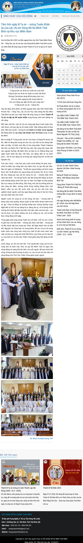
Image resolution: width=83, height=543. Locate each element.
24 (79, 79)
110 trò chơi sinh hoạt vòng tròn (69, 102)
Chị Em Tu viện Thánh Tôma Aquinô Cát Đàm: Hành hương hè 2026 (68, 168)
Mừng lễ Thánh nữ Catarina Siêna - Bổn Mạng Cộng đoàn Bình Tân (68, 178)
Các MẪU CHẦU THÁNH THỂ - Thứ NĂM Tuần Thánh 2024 (68, 116)
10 (79, 70)
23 (76, 79)
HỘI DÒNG (55, 16)
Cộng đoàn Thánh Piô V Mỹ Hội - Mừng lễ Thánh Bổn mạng (69, 185)
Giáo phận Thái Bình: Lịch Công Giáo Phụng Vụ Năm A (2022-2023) (69, 150)
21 (67, 79)
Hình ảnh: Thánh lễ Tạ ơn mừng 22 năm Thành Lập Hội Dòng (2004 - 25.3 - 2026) (69, 232)
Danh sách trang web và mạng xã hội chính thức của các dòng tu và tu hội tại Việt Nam (69, 222)
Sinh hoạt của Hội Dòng (71, 16)
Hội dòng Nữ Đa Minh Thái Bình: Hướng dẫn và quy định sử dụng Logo (69, 194)
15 (71, 75)
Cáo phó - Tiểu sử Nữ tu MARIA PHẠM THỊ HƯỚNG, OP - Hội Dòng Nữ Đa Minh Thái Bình (69, 141)
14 (67, 75)
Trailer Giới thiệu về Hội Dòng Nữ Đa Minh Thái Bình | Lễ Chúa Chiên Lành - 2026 (69, 213)
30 (76, 83)
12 (59, 75)
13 (63, 75)
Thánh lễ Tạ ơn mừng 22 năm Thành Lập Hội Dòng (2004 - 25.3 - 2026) (18, 489)
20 (63, 79)
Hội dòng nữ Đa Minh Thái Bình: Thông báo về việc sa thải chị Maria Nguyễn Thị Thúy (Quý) (69, 131)
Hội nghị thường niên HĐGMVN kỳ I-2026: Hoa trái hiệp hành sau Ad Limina (69, 203)
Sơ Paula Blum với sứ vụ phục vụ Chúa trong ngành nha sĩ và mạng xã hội (68, 109)
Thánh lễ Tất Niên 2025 (52, 488)
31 (79, 83)
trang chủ (45, 16)
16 (76, 75)
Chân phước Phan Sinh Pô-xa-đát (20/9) (68, 96)
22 (71, 79)
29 (71, 83)
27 (63, 83)
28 (67, 83)
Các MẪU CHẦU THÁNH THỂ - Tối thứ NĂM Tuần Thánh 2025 (68, 123)
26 (59, 83)
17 (79, 75)
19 (59, 79)
